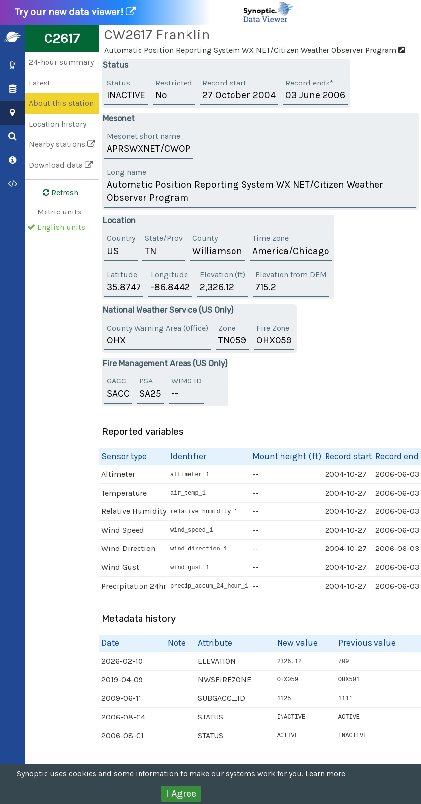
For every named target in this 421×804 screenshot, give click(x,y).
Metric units (59, 211)
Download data (61, 164)
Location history (57, 123)
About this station (61, 103)
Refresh (54, 193)
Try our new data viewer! (155, 12)
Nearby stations (62, 144)
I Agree (181, 793)
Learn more (325, 773)
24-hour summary (61, 62)
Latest (39, 82)
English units (61, 227)
